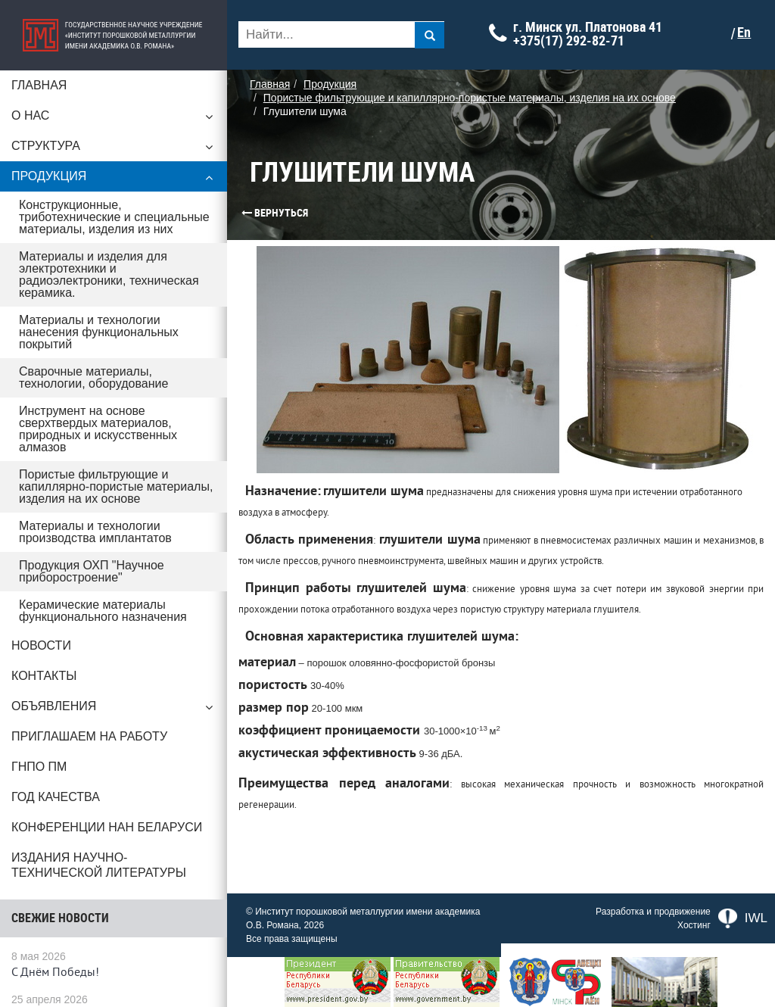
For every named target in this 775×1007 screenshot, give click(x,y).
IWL (742, 918)
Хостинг (694, 925)
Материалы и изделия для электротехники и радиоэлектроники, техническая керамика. (109, 274)
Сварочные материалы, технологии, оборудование (93, 377)
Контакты (43, 675)
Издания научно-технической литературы (98, 865)
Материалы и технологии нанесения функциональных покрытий (99, 332)
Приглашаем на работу (89, 736)
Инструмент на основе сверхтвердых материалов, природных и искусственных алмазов (98, 429)
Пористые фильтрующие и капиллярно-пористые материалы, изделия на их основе (116, 486)
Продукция (113, 180)
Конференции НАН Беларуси (106, 827)
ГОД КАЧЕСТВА (55, 796)
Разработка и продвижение (653, 911)
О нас (113, 119)
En (744, 32)
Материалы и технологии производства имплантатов (95, 531)
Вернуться (246, 213)
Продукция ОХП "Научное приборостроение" (91, 571)
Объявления (113, 710)
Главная (39, 85)
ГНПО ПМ (39, 766)
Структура (113, 150)
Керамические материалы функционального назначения (103, 610)
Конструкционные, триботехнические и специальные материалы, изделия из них (114, 216)
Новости (41, 645)
